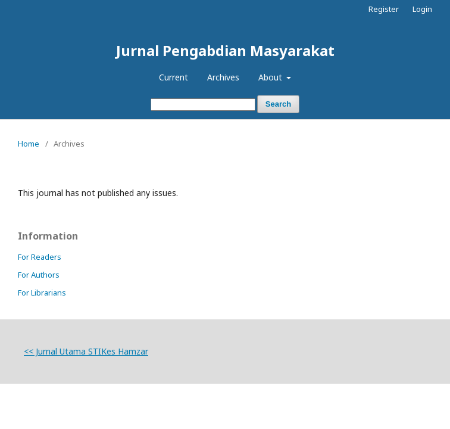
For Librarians (42, 292)
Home (28, 143)
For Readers (39, 256)
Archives (223, 77)
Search (278, 104)
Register (383, 9)
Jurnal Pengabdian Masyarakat (225, 50)
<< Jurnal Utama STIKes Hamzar (86, 351)
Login (422, 9)
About (271, 77)
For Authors (39, 274)
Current (173, 77)
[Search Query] (203, 104)
